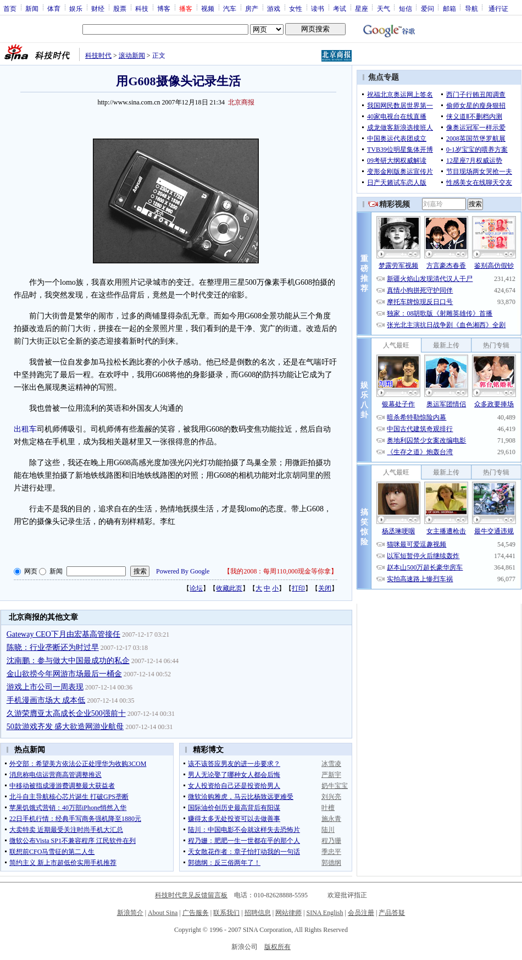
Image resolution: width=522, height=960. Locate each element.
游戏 (273, 8)
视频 (207, 8)
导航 (471, 8)
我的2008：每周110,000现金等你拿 (280, 571)
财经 (97, 8)
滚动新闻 (132, 55)
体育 (53, 8)
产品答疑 (392, 913)
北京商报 (241, 102)
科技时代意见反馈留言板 (191, 895)
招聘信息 (258, 913)
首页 (9, 8)
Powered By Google (182, 571)
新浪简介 (130, 913)
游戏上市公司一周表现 (45, 687)
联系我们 (226, 913)
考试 (339, 8)
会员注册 (361, 913)
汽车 (229, 8)
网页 (30, 571)
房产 (251, 8)
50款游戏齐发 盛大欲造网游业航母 (65, 726)
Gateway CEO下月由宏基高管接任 (63, 634)
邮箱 (449, 8)
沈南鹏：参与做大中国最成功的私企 (68, 660)
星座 (361, 8)
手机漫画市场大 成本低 (46, 700)
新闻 (31, 8)
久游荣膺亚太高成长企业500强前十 (66, 713)
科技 (141, 8)
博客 (163, 8)
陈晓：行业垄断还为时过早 (53, 647)
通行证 (498, 8)
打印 (298, 588)
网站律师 (288, 913)
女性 (295, 8)
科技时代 (98, 55)
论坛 (196, 588)
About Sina (162, 913)
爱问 (427, 8)
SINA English (324, 913)
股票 (119, 8)
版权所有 (277, 947)
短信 (405, 8)
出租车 (25, 429)
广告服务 (195, 913)
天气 (383, 8)
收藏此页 (229, 588)
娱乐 (75, 8)
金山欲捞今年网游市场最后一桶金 (64, 674)
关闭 (324, 588)
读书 (317, 8)
